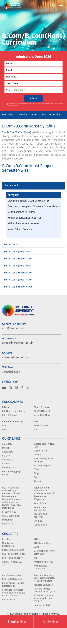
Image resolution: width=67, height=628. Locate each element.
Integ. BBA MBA (42, 415)
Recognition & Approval (41, 515)
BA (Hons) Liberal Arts (13, 411)
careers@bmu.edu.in (15, 357)
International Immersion (46, 114)
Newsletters (8, 523)
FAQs (36, 469)
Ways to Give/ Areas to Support (44, 460)
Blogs (36, 473)
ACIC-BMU (7, 443)
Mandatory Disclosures (8, 544)
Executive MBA (41, 425)
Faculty (22, 114)
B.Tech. (5, 407)
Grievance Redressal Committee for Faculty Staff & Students (13, 592)
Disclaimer (7, 519)
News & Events (41, 503)
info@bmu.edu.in (13, 328)
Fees (36, 477)
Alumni (37, 481)
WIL (36, 429)
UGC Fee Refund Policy (13, 553)
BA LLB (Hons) (9, 415)
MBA (4, 429)
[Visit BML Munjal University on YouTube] (4, 388)
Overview (7, 114)
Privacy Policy (9, 511)
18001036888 (11, 372)
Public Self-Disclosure (13, 550)
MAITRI (5, 447)
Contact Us (7, 459)
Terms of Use (40, 524)
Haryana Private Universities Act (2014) (45, 590)
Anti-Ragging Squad (12, 575)
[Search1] (54, 5)
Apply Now (50, 622)
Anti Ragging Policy (43, 561)
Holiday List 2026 (42, 605)
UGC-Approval (9, 467)
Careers (6, 463)
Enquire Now (17, 622)
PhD (36, 421)
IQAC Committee (42, 543)
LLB (4, 425)
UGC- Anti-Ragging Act (13, 579)
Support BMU (40, 450)
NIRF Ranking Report (12, 557)
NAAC (36, 547)
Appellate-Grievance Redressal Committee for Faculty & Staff (45, 578)
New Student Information (40, 508)
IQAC (36, 539)
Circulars (6, 539)
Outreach (38, 454)
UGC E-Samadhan (10, 515)
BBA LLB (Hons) (41, 407)
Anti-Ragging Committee (40, 567)
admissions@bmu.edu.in (17, 343)
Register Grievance (43, 584)
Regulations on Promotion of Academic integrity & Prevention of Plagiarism (44, 493)
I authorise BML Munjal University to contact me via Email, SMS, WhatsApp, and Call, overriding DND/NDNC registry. (35, 104)
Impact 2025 (8, 599)
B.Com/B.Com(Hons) (19, 132)
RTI (35, 557)
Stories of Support (43, 465)
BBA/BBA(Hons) (42, 411)
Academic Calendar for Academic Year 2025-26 (43, 598)
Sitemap (38, 520)
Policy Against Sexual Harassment (13, 584)
